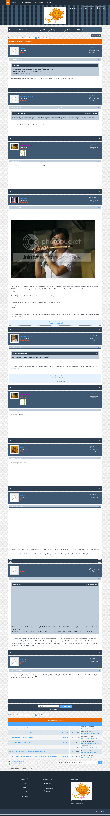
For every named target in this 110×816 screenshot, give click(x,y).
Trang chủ (24, 779)
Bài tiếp (58, 709)
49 (72, 756)
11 (43, 37)
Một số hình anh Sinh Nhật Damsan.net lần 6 (25, 746)
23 (72, 751)
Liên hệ (47, 791)
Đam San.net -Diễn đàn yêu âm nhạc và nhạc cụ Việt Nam (28, 30)
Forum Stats (48, 785)
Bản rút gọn (48, 788)
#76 (99, 409)
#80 (99, 670)
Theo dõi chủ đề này (16, 763)
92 (72, 742)
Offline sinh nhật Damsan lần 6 (21, 742)
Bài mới (47, 783)
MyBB (105, 811)
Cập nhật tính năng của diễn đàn (21, 727)
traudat (65, 727)
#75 (99, 347)
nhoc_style (23, 198)
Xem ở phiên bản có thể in (17, 761)
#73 (99, 161)
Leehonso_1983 (25, 336)
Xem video (49, 3)
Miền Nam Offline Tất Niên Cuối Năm (22, 737)
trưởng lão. (23, 447)
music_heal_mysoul (26, 96)
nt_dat (22, 659)
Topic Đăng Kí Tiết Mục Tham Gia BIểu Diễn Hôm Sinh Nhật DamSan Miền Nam (34, 756)
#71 (99, 59)
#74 (99, 207)
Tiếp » (47, 37)
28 (72, 732)
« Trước (16, 37)
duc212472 (93, 752)
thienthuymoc (65, 746)
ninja (21, 495)
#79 (99, 578)
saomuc (22, 48)
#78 (99, 506)
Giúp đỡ (40, 3)
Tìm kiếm (14, 3)
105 (72, 737)
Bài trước (52, 709)
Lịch (34, 3)
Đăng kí (100, 8)
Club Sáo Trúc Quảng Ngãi (55, 323)
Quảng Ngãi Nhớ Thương (56, 321)
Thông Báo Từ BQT (57, 30)
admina (65, 742)
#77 (99, 457)
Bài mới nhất (85, 728)
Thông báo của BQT (73, 30)
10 (41, 37)
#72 (99, 107)
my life (92, 757)
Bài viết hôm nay (25, 3)
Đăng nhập (88, 8)
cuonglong (93, 738)
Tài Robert (93, 747)
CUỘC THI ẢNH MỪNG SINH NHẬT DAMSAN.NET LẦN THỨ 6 (28, 751)
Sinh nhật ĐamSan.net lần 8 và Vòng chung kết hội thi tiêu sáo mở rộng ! (33, 732)
